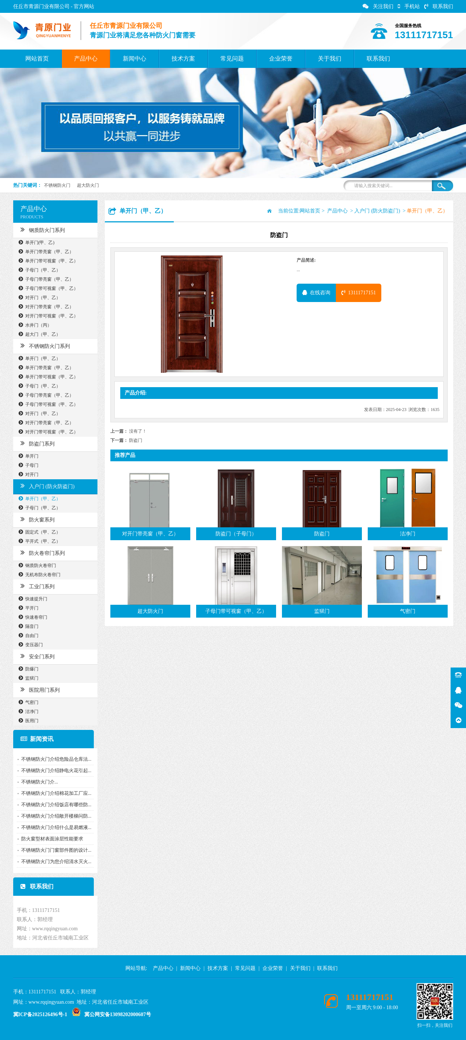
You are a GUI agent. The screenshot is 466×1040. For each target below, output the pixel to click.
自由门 (25, 635)
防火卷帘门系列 (39, 552)
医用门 (25, 720)
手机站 (409, 6)
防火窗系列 (34, 519)
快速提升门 (29, 598)
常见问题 (232, 58)
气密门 (25, 702)
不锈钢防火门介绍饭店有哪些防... (53, 804)
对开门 (25, 474)
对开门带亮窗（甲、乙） (42, 306)
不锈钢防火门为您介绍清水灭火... (53, 861)
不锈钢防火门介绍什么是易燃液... (53, 827)
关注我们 (378, 6)
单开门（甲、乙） (36, 358)
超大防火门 (88, 185)
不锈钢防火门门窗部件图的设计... (53, 850)
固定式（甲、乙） (36, 532)
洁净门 (25, 711)
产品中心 (86, 58)
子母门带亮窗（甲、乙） (42, 279)
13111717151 (358, 292)
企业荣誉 (281, 58)
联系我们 (438, 6)
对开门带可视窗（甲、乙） (44, 316)
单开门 (25, 456)
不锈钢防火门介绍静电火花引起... (53, 770)
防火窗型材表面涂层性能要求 (49, 838)
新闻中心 (134, 58)
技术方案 (183, 58)
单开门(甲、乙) (33, 242)
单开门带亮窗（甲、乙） (42, 251)
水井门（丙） (31, 325)
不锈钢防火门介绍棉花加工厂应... (53, 793)
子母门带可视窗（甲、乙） (44, 288)
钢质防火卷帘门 (33, 565)
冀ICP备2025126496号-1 (40, 1014)
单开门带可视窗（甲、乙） (44, 260)
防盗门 (135, 440)
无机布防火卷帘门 (36, 574)
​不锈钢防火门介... (36, 782)
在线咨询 (316, 292)
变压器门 (27, 644)
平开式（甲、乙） (36, 541)
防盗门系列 (34, 443)
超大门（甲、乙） (36, 334)
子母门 (25, 465)
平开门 (25, 608)
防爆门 (25, 669)
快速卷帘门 (29, 617)
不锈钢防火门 (57, 185)
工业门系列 (34, 585)
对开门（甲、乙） (36, 297)
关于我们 (329, 58)
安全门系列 (34, 655)
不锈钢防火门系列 (41, 345)
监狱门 (25, 678)
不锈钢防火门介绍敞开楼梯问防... (53, 816)
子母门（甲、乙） (36, 270)
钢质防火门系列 (39, 229)
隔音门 (25, 626)
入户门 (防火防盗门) (44, 485)
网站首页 (37, 58)
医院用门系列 (36, 689)
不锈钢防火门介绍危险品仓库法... (53, 759)
